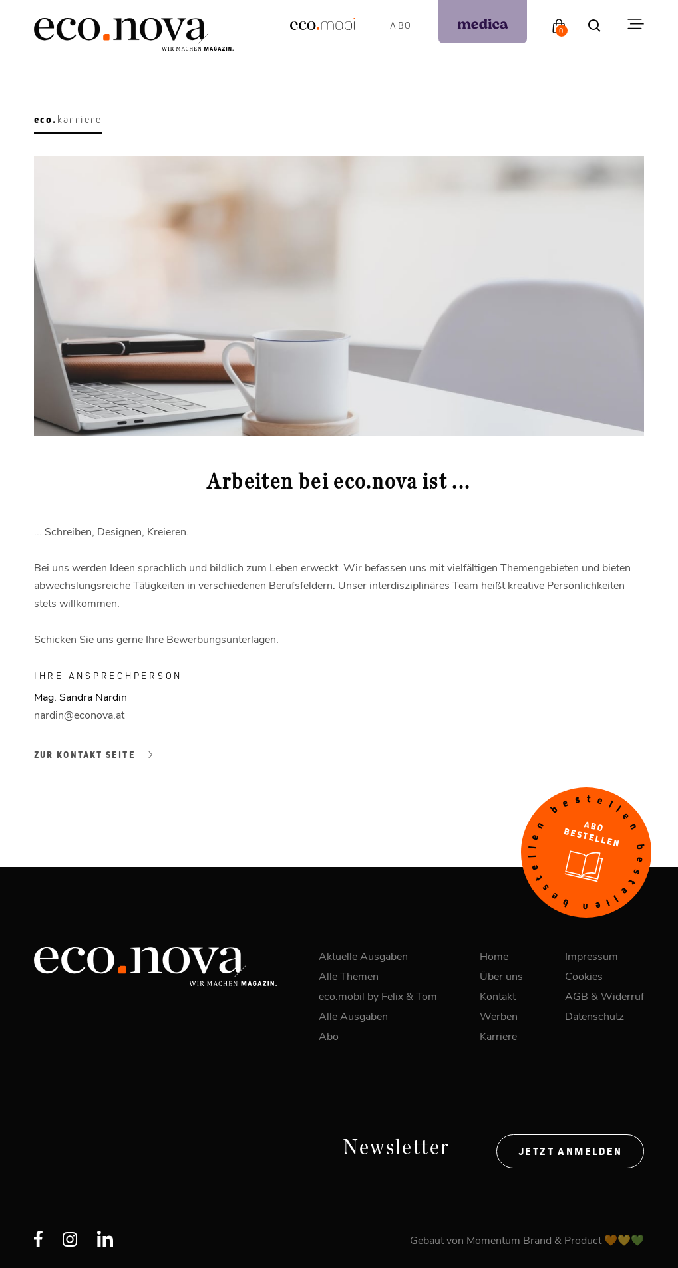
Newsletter (396, 1147)
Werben (499, 1016)
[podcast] (482, 21)
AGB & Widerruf (604, 996)
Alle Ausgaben (353, 1016)
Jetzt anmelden (570, 1151)
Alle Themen (349, 976)
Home (494, 956)
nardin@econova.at (79, 714)
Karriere (498, 1036)
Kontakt (498, 996)
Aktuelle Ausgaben (363, 956)
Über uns (501, 976)
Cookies (584, 976)
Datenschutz (594, 1016)
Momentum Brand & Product (535, 1240)
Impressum (591, 956)
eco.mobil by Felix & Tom (378, 996)
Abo (401, 25)
